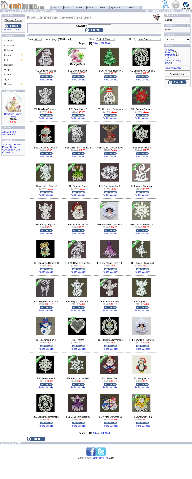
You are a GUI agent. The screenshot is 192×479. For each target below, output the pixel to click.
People (7, 69)
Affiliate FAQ (8, 134)
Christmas (9, 45)
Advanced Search (27, 11)
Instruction (170, 55)
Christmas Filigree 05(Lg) (13, 115)
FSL (6, 60)
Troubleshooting (173, 60)
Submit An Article (173, 68)
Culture (8, 74)
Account (131, 8)
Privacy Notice (9, 147)
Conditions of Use (11, 149)
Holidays (8, 50)
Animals (8, 40)
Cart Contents (169, 11)
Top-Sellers (115, 8)
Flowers (8, 55)
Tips (167, 57)
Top (3, 11)
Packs (67, 8)
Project (168, 52)
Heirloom (8, 65)
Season (8, 84)
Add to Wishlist (46, 79)
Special (79, 8)
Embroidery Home (100, 458)
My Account (152, 11)
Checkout (185, 11)
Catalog (12, 11)
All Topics (169, 49)
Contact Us (7, 152)
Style (6, 79)
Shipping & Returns (11, 144)
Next (107, 43)
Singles (56, 8)
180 (102, 43)
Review (102, 8)
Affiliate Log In (9, 132)
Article (90, 8)
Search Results (48, 11)
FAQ (167, 63)
